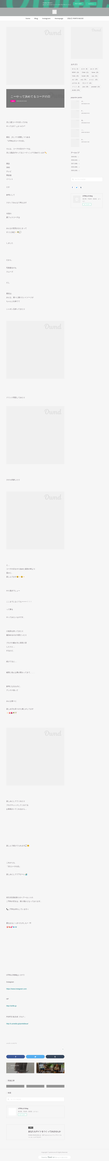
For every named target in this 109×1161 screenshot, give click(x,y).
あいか (93, 69)
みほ (83, 79)
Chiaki (85, 72)
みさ (75, 79)
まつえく (93, 79)
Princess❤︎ (84, 111)
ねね (94, 76)
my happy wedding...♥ (87, 139)
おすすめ (76, 83)
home (28, 18)
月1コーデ (86, 83)
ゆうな (75, 69)
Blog (36, 18)
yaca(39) (8, 1043)
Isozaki (85, 76)
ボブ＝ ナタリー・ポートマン (89, 101)
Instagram (46, 18)
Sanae (95, 72)
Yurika (75, 76)
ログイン (91, 4)
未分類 (76, 90)
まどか (84, 69)
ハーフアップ (85, 130)
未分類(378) (14, 1043)
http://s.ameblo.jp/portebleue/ (17, 1024)
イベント (76, 86)
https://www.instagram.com (16, 989)
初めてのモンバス (86, 120)
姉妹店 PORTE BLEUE (75, 18)
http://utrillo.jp (11, 1006)
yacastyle (95, 86)
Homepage (59, 18)
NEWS (75, 72)
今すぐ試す (78, 3)
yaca (13, 101)
